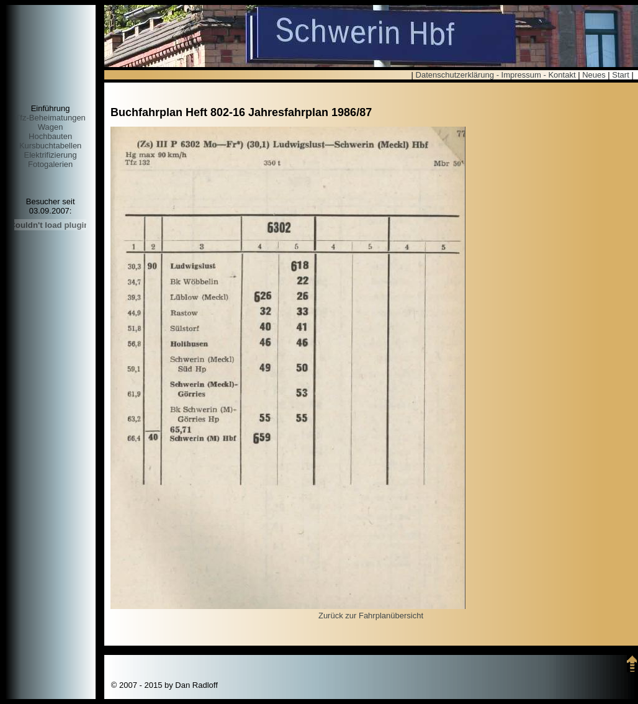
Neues (594, 74)
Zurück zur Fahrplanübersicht (370, 615)
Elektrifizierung (50, 155)
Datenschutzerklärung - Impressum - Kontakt (496, 74)
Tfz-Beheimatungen (50, 117)
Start (620, 74)
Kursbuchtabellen (50, 145)
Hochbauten (50, 136)
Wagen (50, 127)
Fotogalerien (50, 164)
